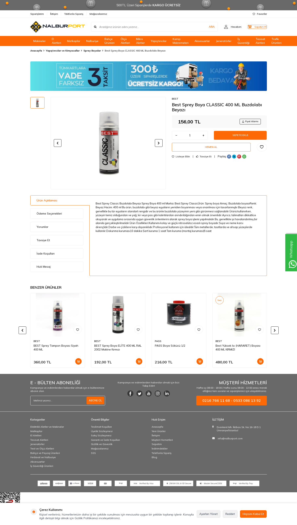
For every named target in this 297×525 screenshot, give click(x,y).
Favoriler (260, 13)
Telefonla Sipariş (73, 13)
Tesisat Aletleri (260, 41)
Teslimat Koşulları (101, 426)
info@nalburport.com (230, 438)
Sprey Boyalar (92, 50)
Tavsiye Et (203, 160)
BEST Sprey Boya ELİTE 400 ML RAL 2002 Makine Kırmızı (118, 347)
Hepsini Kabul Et (253, 514)
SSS (93, 453)
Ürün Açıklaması (47, 200)
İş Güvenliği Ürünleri (41, 465)
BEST (175, 98)
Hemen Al (211, 150)
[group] (108, 143)
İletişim (54, 13)
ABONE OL (95, 400)
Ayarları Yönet (208, 514)
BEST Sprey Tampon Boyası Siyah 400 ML (56, 347)
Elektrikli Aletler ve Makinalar (47, 426)
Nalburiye (92, 41)
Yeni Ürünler (159, 431)
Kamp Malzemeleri (180, 41)
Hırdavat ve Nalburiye (43, 457)
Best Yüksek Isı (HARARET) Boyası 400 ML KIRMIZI (238, 347)
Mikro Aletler (140, 41)
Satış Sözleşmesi (101, 435)
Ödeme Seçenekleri (49, 213)
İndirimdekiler (160, 448)
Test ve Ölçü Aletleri (42, 448)
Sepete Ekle (240, 137)
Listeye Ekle (181, 160)
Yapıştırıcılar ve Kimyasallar (63, 50)
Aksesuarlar (202, 41)
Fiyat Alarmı (249, 121)
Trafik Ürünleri (276, 41)
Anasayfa (36, 50)
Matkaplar (73, 41)
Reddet (230, 514)
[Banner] (148, 76)
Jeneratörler (223, 41)
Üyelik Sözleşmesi (102, 431)
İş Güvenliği (243, 41)
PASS (158, 341)
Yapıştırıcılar (159, 41)
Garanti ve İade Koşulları (105, 439)
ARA (204, 27)
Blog (154, 457)
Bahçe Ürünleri (110, 41)
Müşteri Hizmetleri (162, 439)
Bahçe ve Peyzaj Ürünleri (45, 453)
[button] (57, 143)
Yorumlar (42, 227)
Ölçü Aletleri (125, 41)
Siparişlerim (37, 13)
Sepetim (157, 444)
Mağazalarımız (98, 13)
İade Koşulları (46, 253)
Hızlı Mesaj (44, 266)
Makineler (39, 41)
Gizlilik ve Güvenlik (101, 444)
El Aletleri (56, 41)
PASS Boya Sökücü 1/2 (170, 345)
